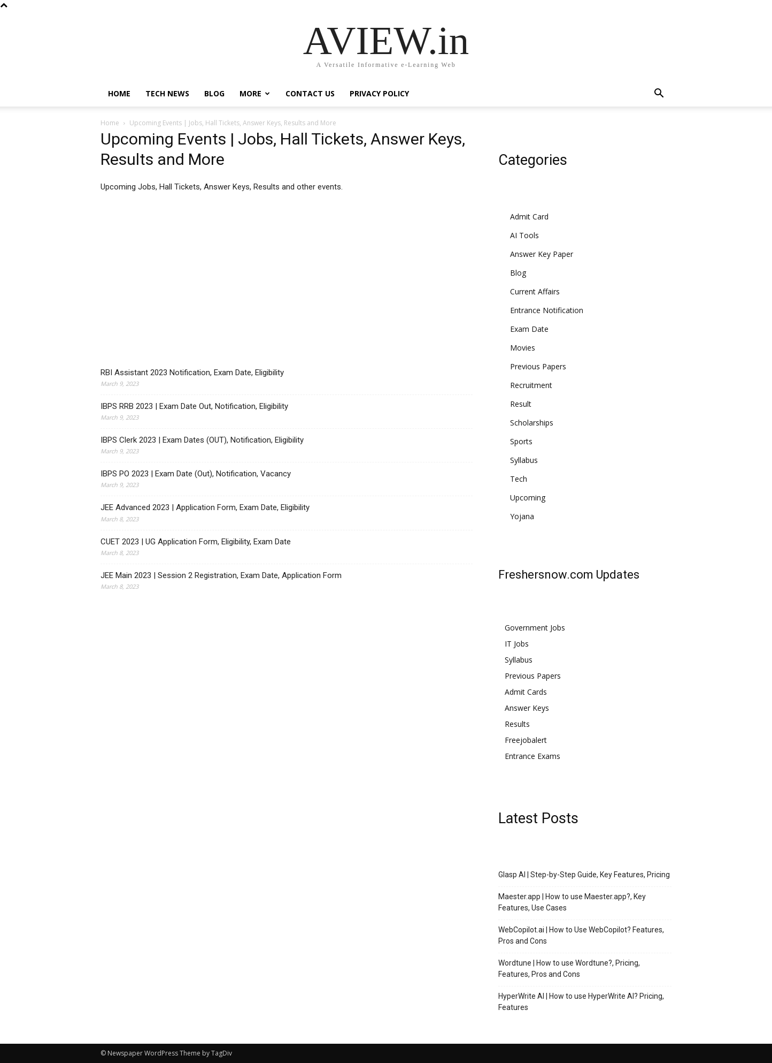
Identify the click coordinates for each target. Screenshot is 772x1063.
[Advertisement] (287, 283)
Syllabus (524, 460)
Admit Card (529, 216)
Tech (518, 479)
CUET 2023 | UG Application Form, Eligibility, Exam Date (196, 541)
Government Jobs (535, 627)
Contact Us (310, 93)
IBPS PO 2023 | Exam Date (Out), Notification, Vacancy (196, 474)
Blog (214, 93)
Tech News (167, 93)
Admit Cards (526, 692)
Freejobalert (526, 740)
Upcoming (527, 497)
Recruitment (531, 385)
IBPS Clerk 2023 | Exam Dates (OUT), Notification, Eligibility (202, 440)
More (255, 93)
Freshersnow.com (545, 574)
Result (520, 404)
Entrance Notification (546, 310)
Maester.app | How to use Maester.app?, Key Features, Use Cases (572, 902)
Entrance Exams (532, 756)
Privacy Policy (379, 93)
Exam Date (529, 329)
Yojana (522, 516)
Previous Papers (538, 366)
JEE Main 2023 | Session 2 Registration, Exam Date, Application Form (221, 575)
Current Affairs (535, 291)
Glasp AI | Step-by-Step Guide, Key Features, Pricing (584, 874)
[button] (658, 94)
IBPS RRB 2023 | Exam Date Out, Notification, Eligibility (194, 406)
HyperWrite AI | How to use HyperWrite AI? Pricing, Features (581, 1002)
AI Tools (524, 235)
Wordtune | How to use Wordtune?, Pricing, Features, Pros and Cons (569, 968)
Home (119, 93)
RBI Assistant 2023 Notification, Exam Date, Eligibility (192, 372)
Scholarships (531, 422)
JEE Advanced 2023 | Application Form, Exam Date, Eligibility (205, 507)
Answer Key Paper (541, 254)
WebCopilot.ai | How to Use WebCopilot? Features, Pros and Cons (581, 935)
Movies (522, 348)
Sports (521, 441)
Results (517, 724)
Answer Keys (527, 708)
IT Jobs (517, 644)
